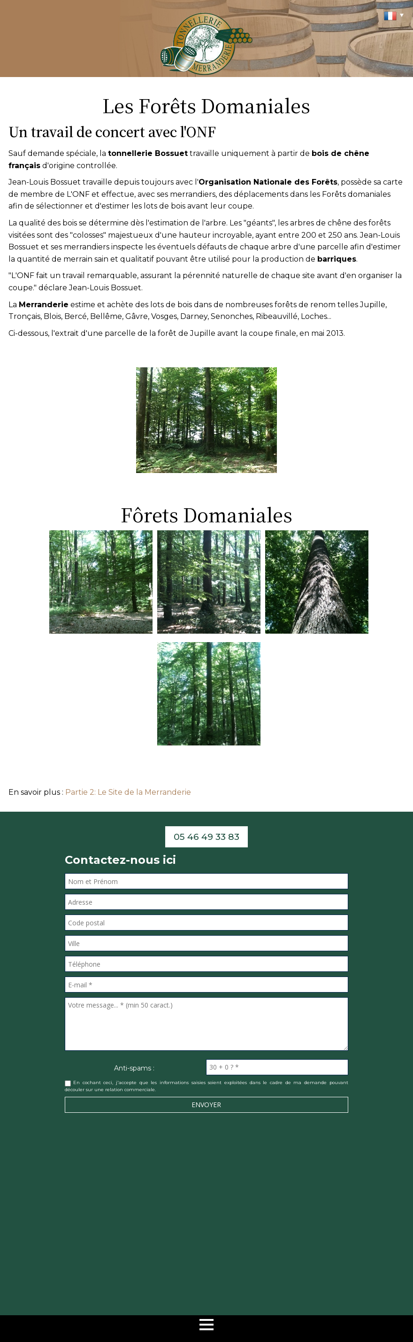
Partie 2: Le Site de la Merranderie (128, 792)
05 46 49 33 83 (206, 836)
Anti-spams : (134, 1068)
